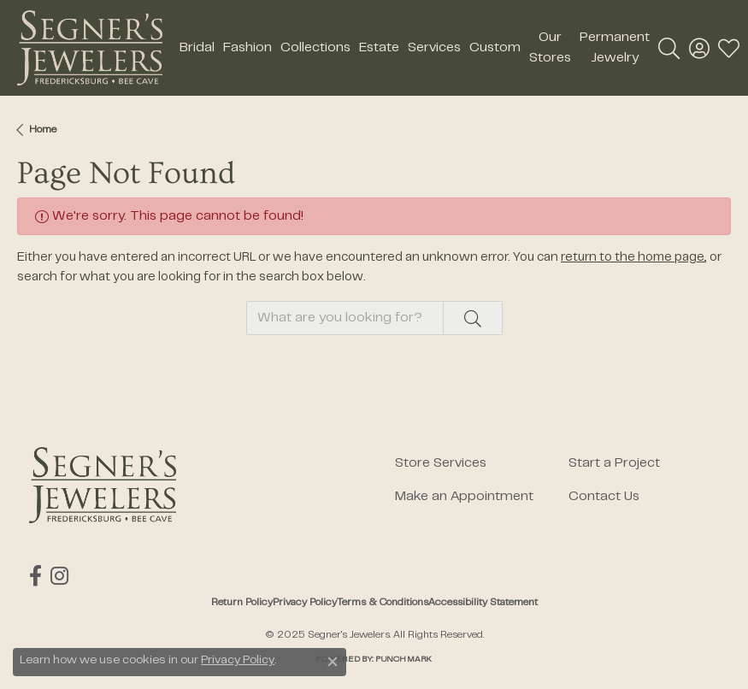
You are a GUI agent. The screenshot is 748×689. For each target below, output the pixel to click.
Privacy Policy (305, 602)
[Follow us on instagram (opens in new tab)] (59, 576)
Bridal (197, 48)
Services (434, 48)
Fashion (247, 48)
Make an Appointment (464, 497)
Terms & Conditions (382, 602)
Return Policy (242, 602)
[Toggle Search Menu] (669, 48)
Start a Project (614, 463)
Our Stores (550, 48)
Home (42, 130)
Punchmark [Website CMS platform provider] (403, 659)
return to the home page (632, 257)
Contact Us (603, 497)
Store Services (440, 463)
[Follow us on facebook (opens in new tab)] (35, 576)
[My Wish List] (728, 48)
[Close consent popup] (332, 662)
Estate (379, 48)
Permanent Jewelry (615, 48)
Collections (315, 48)
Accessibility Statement (483, 602)
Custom (495, 48)
